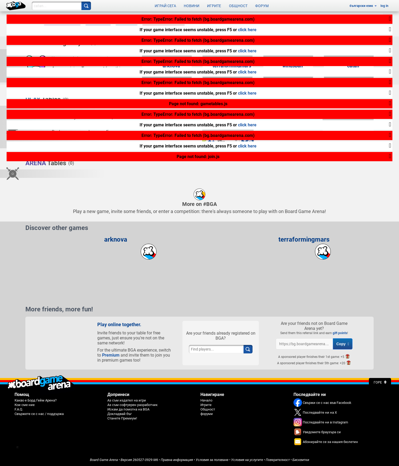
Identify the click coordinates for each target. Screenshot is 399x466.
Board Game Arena (104, 460)
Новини (191, 6)
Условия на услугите (247, 460)
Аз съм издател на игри (126, 400)
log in (384, 6)
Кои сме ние (25, 405)
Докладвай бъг (119, 414)
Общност (238, 6)
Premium (111, 355)
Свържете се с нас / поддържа (39, 414)
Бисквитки (300, 460)
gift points (340, 333)
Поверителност (278, 460)
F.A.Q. (19, 409)
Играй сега (165, 6)
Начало (206, 400)
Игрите (214, 6)
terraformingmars (303, 239)
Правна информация (177, 460)
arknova (115, 239)
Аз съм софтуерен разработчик (132, 405)
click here (247, 29)
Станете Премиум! (122, 418)
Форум (262, 6)
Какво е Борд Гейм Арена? (36, 400)
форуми (206, 414)
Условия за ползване (212, 460)
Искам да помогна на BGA (128, 409)
